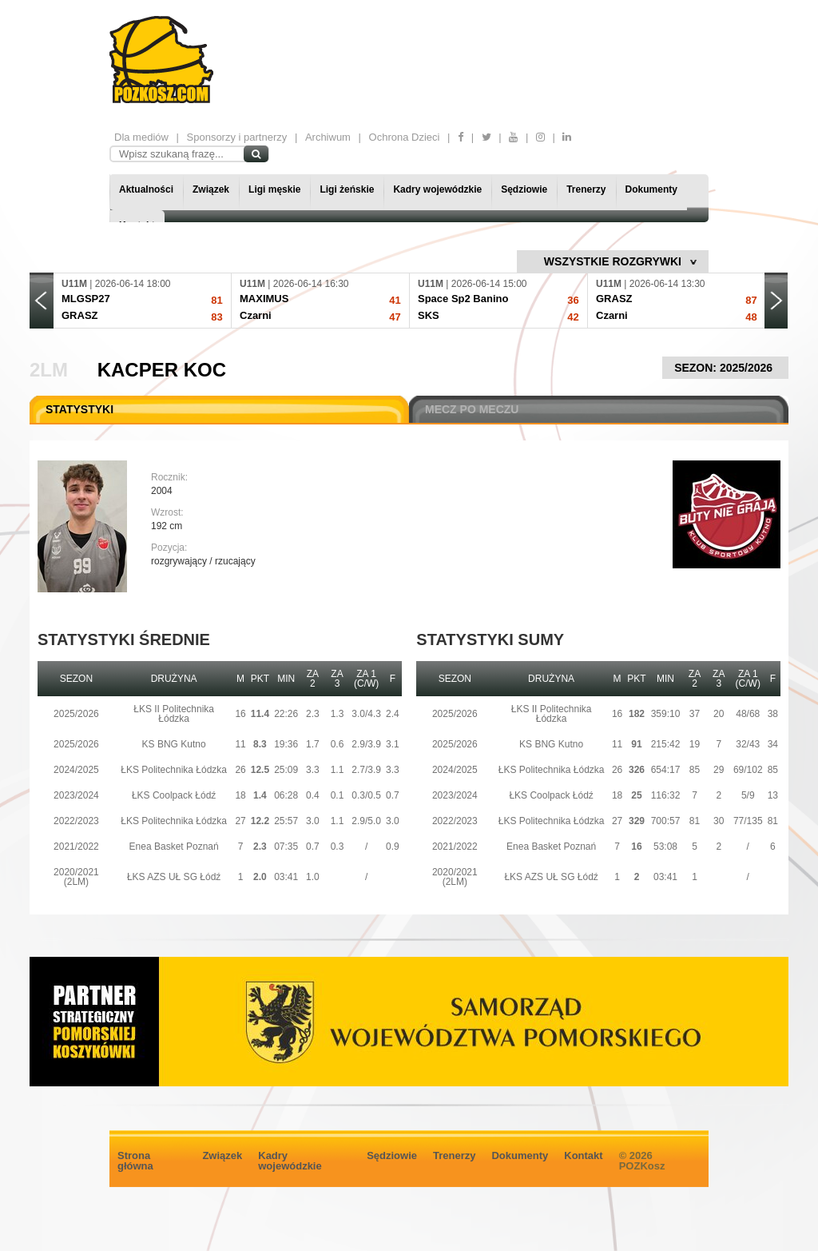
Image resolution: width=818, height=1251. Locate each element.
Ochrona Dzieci (404, 137)
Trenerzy (586, 189)
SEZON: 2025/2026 (725, 367)
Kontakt (583, 1155)
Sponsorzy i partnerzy (237, 137)
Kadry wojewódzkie (437, 189)
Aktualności (146, 189)
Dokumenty (651, 189)
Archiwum (328, 137)
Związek (211, 189)
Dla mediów (141, 137)
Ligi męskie (274, 189)
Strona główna (135, 1160)
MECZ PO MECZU (471, 409)
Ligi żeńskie (347, 189)
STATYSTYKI (79, 409)
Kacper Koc (161, 369)
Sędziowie (524, 189)
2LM (49, 369)
